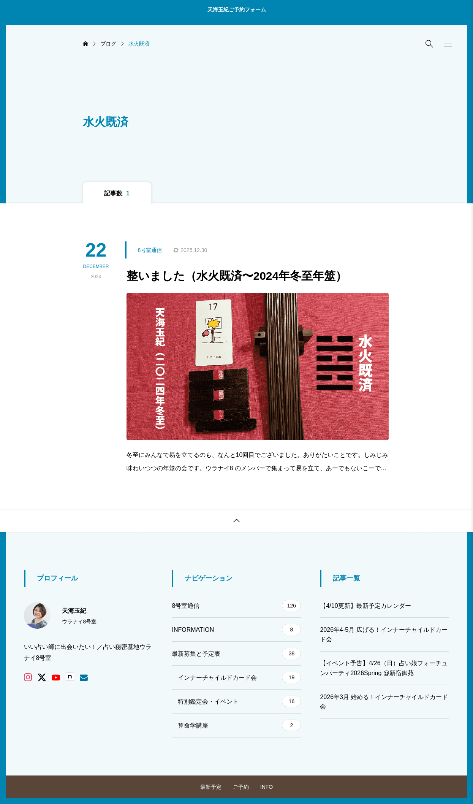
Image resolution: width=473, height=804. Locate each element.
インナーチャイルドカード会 (239, 677)
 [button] (236, 521)
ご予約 (241, 787)
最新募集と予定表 (236, 653)
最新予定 (210, 787)
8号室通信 (236, 605)
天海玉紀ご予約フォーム (236, 9)
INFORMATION (236, 629)
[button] (448, 43)
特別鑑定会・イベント (239, 701)
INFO (266, 787)
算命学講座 (239, 725)
